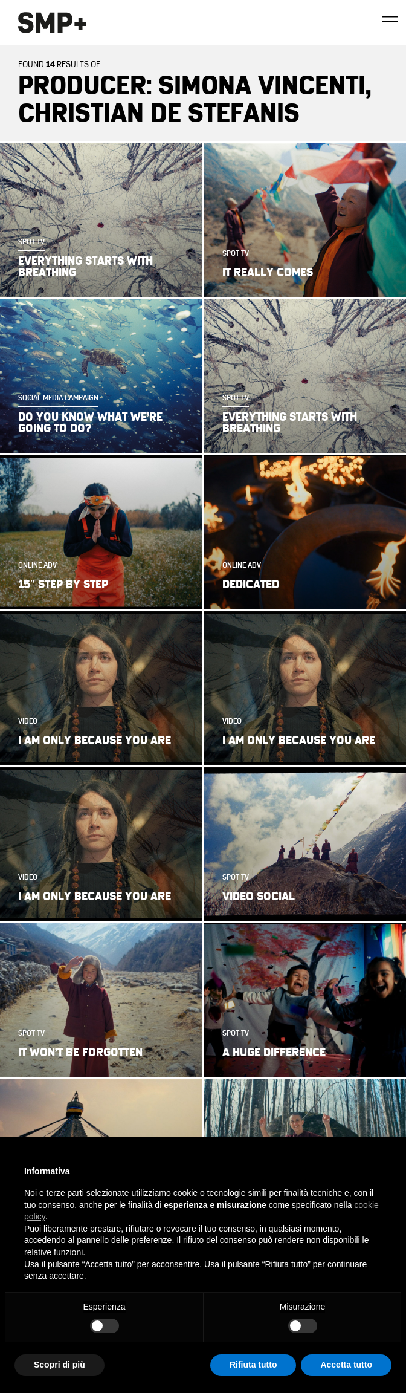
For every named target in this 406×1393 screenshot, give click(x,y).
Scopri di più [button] (59, 1364)
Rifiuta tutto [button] (253, 1364)
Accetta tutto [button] (346, 1364)
